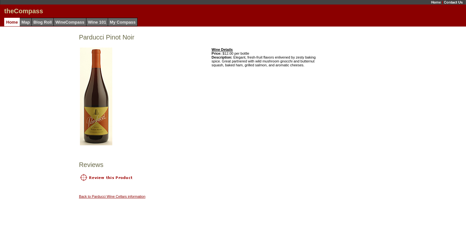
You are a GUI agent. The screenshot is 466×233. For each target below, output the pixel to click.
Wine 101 (97, 22)
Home (436, 2)
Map (25, 22)
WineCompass (69, 22)
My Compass (123, 22)
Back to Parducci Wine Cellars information (112, 196)
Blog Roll (42, 22)
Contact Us (453, 2)
